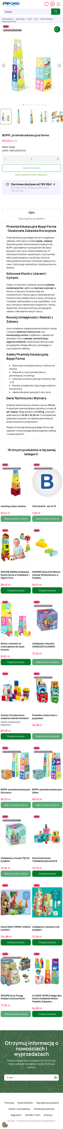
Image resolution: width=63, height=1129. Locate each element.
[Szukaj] (27, 11)
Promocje (9, 1102)
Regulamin (16, 1115)
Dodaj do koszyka (31, 167)
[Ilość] (31, 159)
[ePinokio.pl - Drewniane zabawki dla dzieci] (11, 4)
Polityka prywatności (44, 1108)
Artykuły (48, 1115)
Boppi (12, 146)
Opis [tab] (32, 212)
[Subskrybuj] (56, 1077)
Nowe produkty (25, 1102)
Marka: (5, 146)
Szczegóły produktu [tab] (31, 218)
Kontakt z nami (32, 1115)
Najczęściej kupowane (47, 1102)
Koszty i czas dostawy (19, 1108)
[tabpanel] (31, 65)
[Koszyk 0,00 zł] (52, 4)
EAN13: (5, 150)
